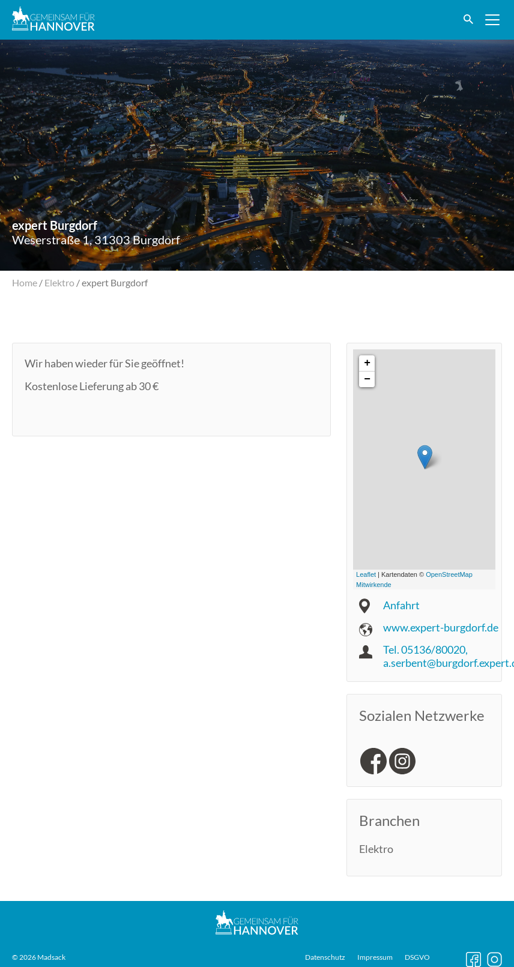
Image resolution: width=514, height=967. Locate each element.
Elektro (59, 282)
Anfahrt (401, 605)
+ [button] (367, 363)
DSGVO (417, 956)
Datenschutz (325, 956)
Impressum (375, 956)
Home (24, 282)
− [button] (367, 379)
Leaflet (366, 574)
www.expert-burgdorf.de (440, 627)
